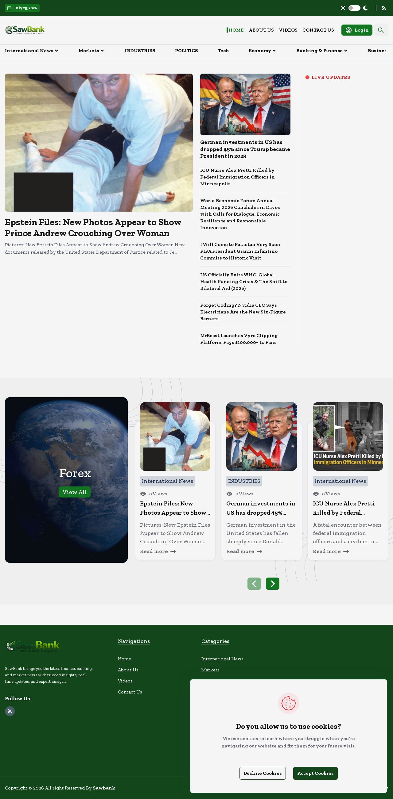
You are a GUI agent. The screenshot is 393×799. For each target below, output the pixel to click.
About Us (261, 30)
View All (75, 492)
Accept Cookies (315, 773)
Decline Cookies (262, 773)
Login (357, 30)
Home (236, 30)
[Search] (381, 30)
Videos (288, 30)
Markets (210, 670)
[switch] (354, 8)
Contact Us (318, 30)
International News (222, 659)
